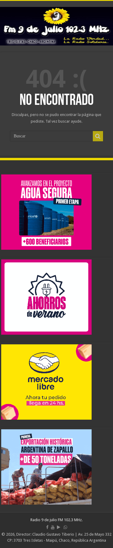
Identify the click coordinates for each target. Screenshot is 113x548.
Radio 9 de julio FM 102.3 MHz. (56, 520)
